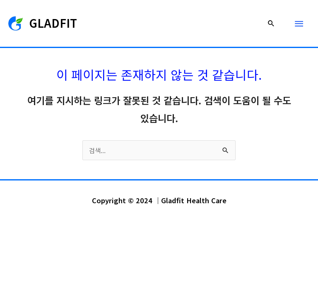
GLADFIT (53, 22)
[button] (271, 23)
